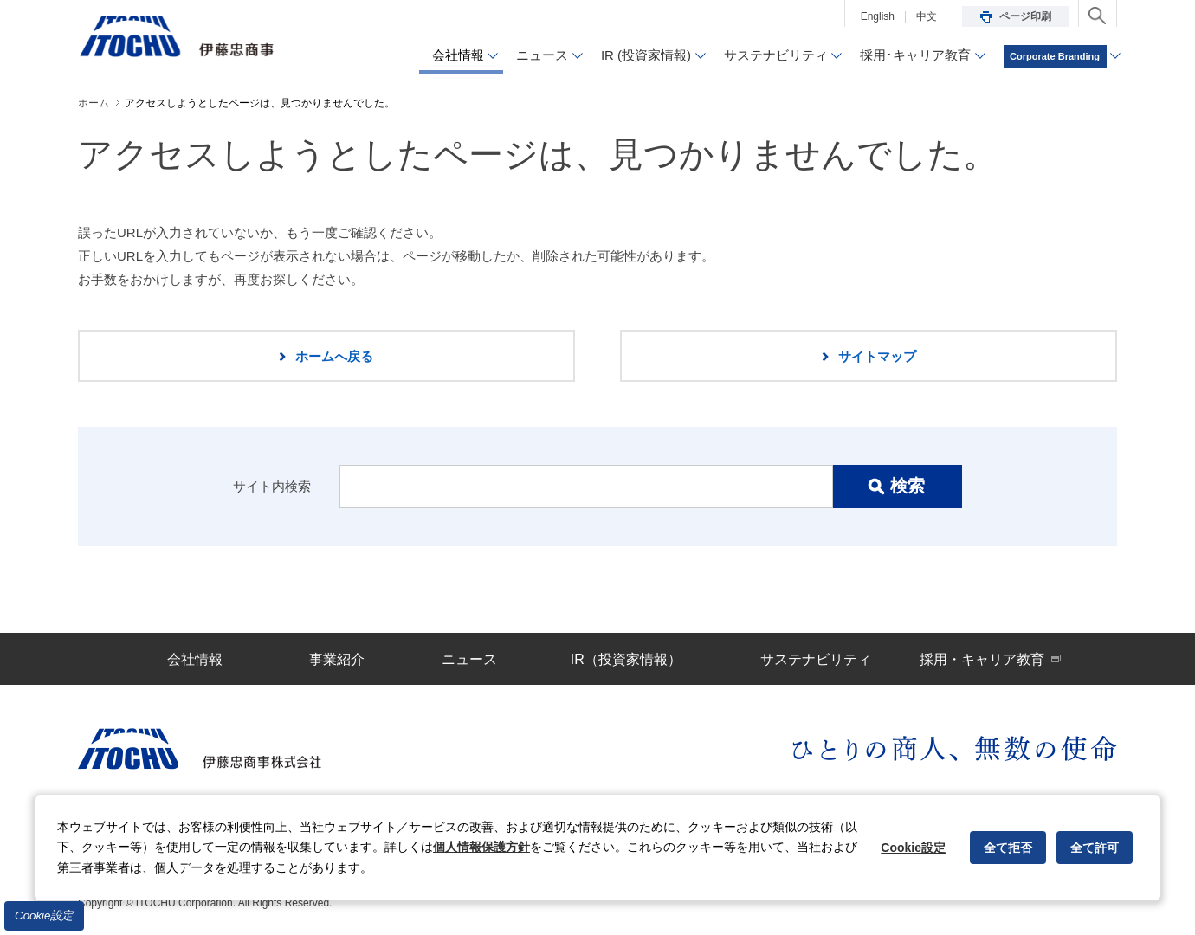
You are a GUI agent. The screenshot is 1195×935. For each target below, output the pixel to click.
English (878, 16)
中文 (926, 16)
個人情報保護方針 (481, 847)
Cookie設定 (44, 915)
